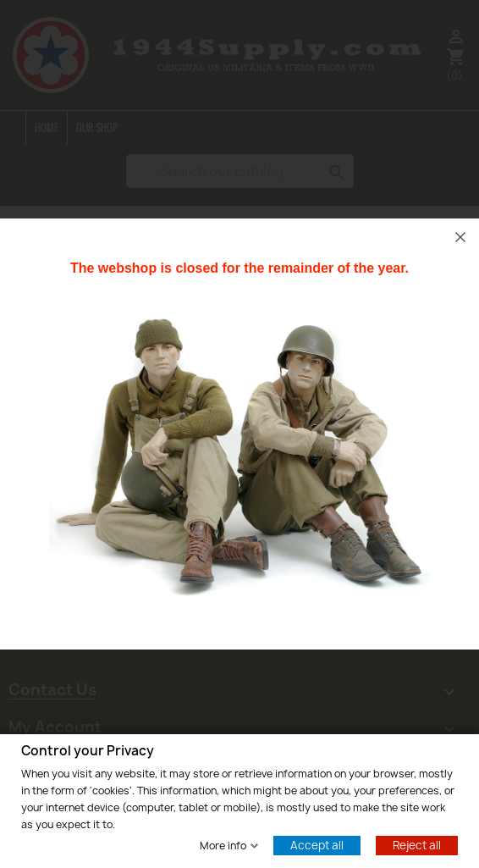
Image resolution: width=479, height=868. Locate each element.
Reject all (417, 844)
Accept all (317, 844)
